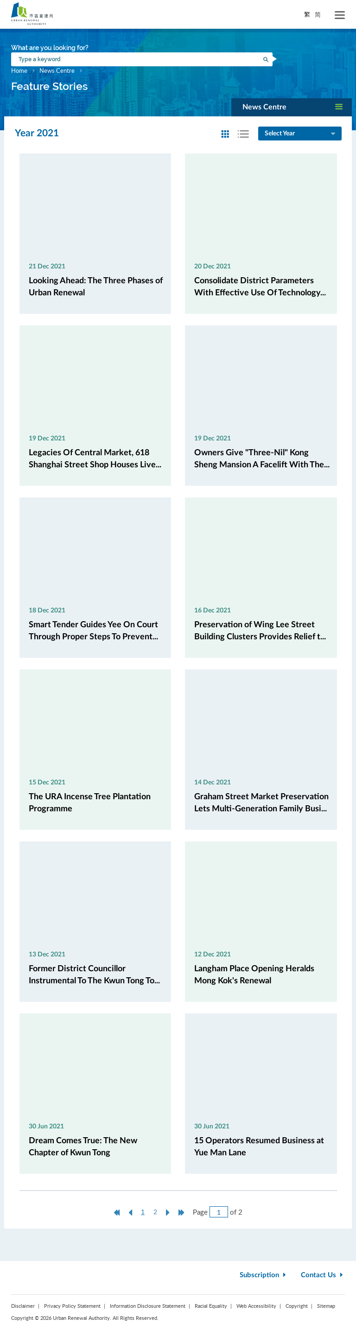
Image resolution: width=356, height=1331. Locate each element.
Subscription (264, 1275)
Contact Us (323, 1275)
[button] (291, 107)
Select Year (301, 134)
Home (19, 70)
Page (200, 1211)
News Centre (57, 70)
